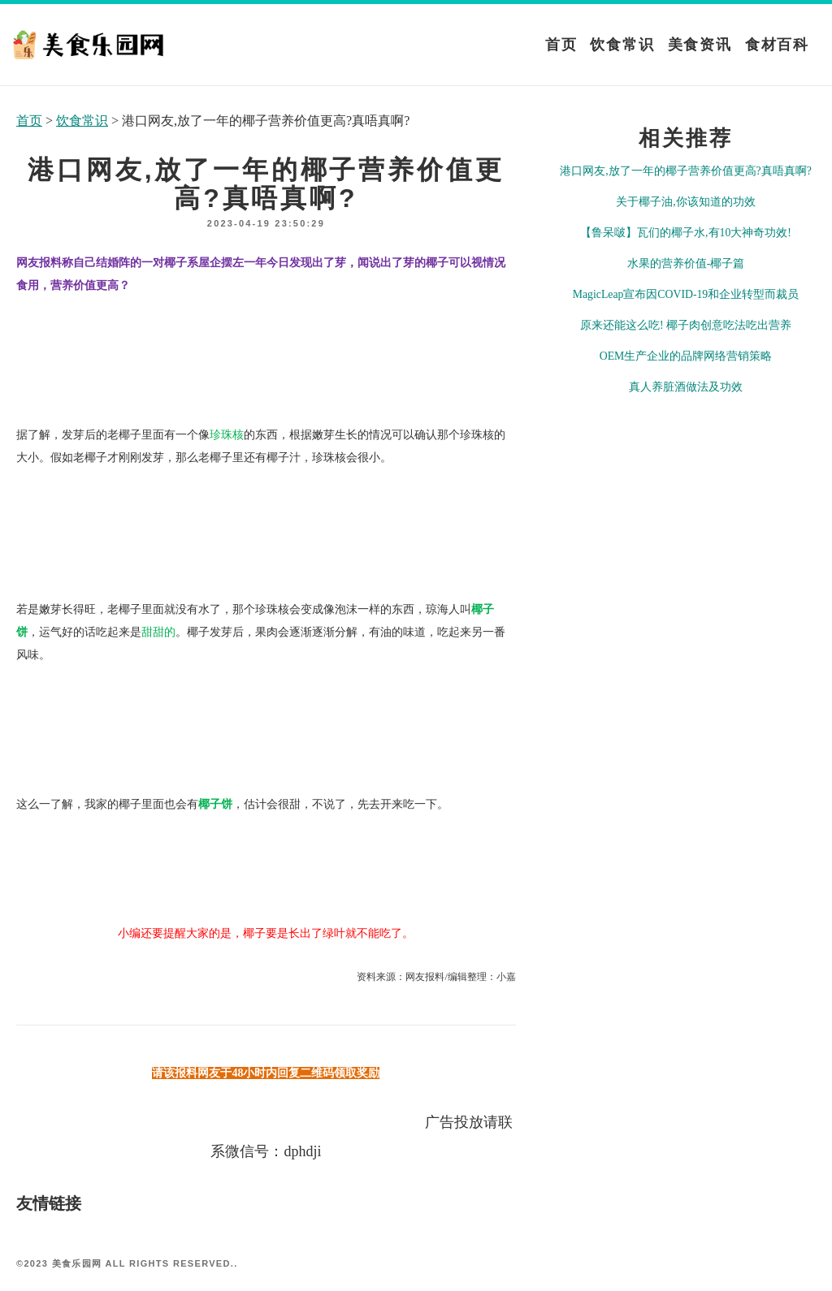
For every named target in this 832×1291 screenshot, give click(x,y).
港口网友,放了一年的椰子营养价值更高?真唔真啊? (686, 171)
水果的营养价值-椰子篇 (686, 263)
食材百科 (777, 45)
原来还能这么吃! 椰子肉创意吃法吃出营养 (685, 325)
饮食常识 (622, 45)
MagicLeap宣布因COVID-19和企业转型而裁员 (686, 294)
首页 (561, 45)
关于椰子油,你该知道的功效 (685, 202)
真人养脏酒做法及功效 (686, 387)
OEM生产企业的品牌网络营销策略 (686, 356)
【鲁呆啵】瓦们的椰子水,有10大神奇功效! (685, 233)
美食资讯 (700, 45)
